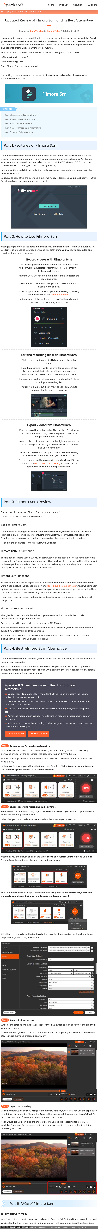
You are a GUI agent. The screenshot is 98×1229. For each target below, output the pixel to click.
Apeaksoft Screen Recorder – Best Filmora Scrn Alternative (40, 687)
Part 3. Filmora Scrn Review (18, 123)
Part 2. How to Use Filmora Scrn (20, 119)
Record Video (21, 11)
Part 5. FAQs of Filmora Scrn (19, 132)
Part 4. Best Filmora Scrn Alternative (23, 127)
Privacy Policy (75, 1227)
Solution (78, 4)
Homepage (7, 11)
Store (51, 4)
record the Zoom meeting (47, 463)
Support (92, 4)
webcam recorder (60, 294)
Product (63, 4)
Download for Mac (38, 733)
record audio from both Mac (61, 585)
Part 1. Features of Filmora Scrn (20, 115)
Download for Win (16, 733)
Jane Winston (37, 31)
